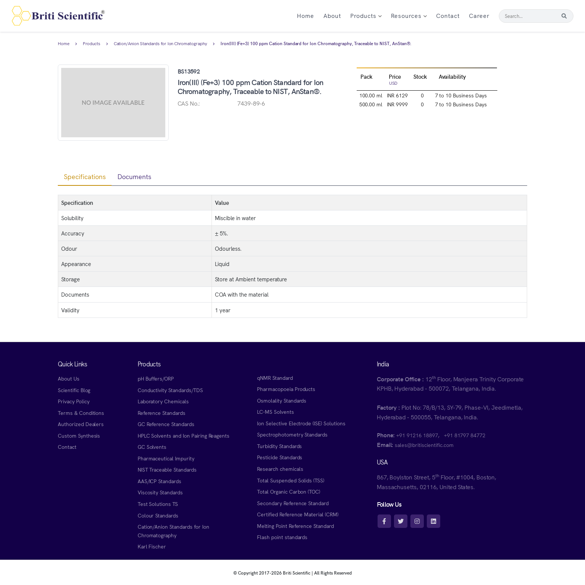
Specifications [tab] (85, 176)
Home (305, 15)
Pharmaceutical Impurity (166, 458)
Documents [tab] (134, 176)
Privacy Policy (73, 401)
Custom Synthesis (79, 435)
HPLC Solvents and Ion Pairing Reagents (184, 435)
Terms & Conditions (81, 412)
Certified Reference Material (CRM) (297, 514)
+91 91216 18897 (417, 435)
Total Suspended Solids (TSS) (290, 480)
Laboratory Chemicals (163, 401)
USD (393, 82)
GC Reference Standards (166, 424)
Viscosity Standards (160, 492)
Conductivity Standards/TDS (170, 390)
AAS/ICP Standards (159, 481)
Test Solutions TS (158, 503)
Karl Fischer (152, 546)
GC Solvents (152, 446)
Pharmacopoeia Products (286, 388)
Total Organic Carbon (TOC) (288, 491)
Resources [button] (409, 15)
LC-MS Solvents (275, 411)
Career (479, 15)
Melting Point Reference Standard (295, 525)
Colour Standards (158, 515)
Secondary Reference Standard (293, 503)
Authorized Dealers (81, 424)
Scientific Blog (74, 390)
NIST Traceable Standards (167, 469)
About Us (68, 378)
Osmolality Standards (281, 400)
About (332, 15)
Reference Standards (161, 412)
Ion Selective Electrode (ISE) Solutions (301, 423)
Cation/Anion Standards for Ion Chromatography (160, 43)
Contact (448, 15)
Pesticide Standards (279, 457)
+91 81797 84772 (464, 435)
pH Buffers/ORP (156, 378)
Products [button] (366, 15)
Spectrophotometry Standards (292, 434)
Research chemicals (280, 468)
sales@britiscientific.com (424, 444)
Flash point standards (282, 537)
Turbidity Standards (279, 446)
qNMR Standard (275, 377)
